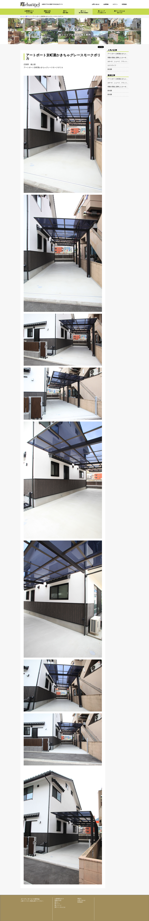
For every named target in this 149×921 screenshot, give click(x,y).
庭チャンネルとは (119, 11)
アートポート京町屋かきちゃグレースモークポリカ (124, 53)
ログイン (115, 4)
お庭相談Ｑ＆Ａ (29, 11)
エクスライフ (112, 65)
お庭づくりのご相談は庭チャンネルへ (32, 901)
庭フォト (83, 11)
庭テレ (65, 11)
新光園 (110, 69)
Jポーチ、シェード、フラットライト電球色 (121, 61)
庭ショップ (101, 11)
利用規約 (124, 4)
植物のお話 (47, 11)
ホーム (22, 16)
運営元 (79, 898)
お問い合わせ (95, 4)
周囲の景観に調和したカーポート (118, 57)
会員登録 (105, 4)
